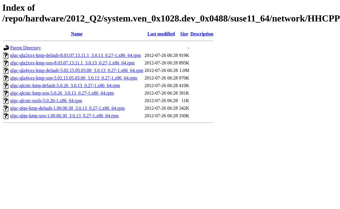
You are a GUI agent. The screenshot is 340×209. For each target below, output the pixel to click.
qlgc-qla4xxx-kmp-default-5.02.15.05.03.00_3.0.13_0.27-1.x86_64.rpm (76, 70)
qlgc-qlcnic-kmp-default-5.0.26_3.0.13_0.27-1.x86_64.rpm (65, 85)
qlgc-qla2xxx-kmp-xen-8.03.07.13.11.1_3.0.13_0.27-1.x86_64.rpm (72, 62)
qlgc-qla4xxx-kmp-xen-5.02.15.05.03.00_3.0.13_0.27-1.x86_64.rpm (73, 77)
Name (76, 33)
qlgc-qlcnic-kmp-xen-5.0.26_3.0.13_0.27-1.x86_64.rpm (62, 93)
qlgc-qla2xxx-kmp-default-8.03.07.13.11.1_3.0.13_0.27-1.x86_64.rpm (75, 55)
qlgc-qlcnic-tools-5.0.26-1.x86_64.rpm (46, 100)
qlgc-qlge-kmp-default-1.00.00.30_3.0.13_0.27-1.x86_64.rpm (67, 108)
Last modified (161, 33)
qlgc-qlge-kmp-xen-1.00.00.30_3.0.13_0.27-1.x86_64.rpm (64, 115)
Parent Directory (25, 47)
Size (184, 33)
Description (201, 33)
